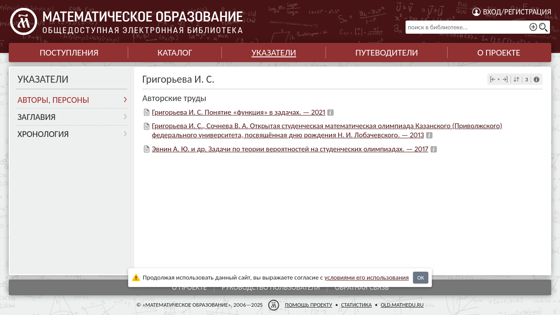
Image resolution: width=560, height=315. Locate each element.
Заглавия (37, 117)
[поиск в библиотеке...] (478, 27)
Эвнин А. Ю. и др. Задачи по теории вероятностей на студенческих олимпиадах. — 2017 (290, 149)
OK (420, 277)
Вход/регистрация (517, 12)
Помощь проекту (308, 304)
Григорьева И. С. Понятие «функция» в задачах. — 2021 (238, 112)
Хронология (43, 134)
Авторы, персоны (53, 99)
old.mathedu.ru (402, 304)
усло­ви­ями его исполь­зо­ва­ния (367, 277)
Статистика (356, 304)
